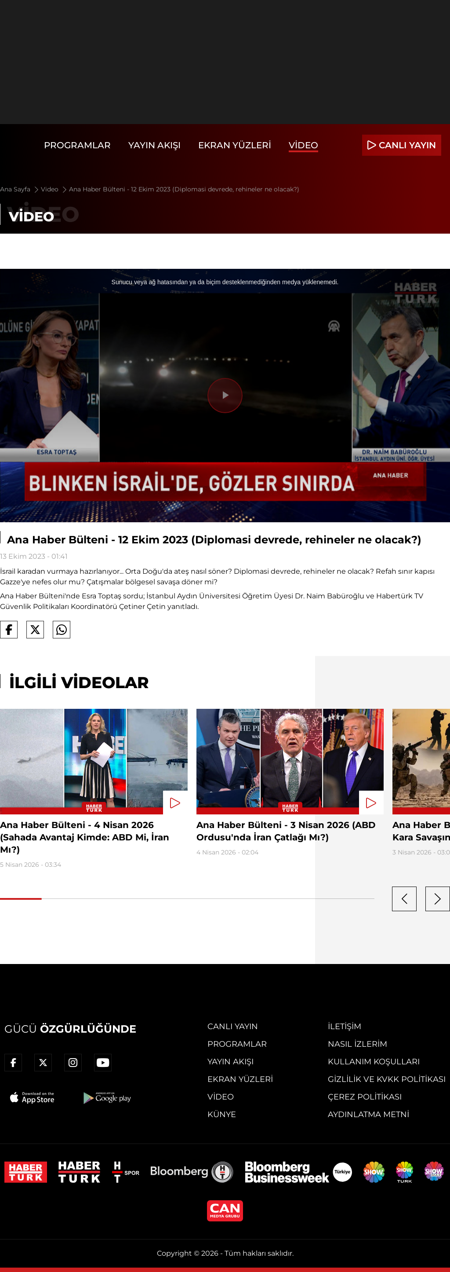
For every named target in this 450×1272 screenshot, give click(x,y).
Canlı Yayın (232, 1026)
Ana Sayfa (20, 189)
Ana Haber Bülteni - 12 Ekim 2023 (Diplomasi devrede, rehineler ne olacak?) (184, 189)
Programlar (77, 145)
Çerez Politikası (365, 1097)
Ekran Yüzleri (234, 145)
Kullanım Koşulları (374, 1062)
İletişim (344, 1026)
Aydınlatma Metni (368, 1114)
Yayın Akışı (154, 145)
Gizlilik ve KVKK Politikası (387, 1079)
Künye (221, 1114)
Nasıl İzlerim (357, 1044)
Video (303, 145)
